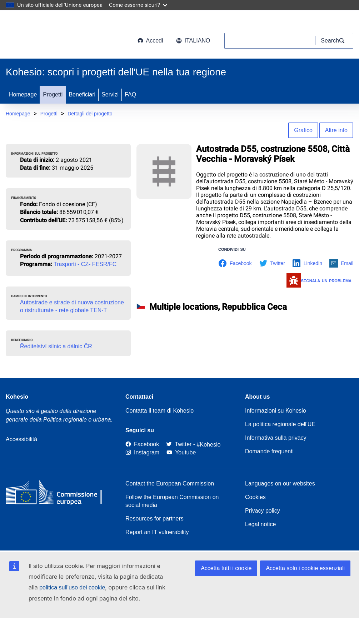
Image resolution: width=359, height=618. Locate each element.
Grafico (303, 130)
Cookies (255, 497)
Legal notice (260, 524)
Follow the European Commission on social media (172, 501)
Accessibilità (21, 439)
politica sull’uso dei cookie (72, 587)
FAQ (130, 94)
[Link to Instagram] (142, 452)
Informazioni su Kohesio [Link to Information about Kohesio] (275, 411)
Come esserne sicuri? (138, 5)
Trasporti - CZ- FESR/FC (85, 264)
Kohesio (17, 397)
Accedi (150, 41)
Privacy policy (262, 511)
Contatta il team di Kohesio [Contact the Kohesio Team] (159, 411)
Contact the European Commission (169, 483)
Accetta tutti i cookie (226, 568)
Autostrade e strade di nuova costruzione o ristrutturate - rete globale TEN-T (72, 306)
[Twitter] (178, 444)
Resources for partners (154, 518)
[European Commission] (63, 35)
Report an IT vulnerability (157, 532)
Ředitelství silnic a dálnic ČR (56, 346)
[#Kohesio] (209, 444)
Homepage (23, 94)
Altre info (336, 130)
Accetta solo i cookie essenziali (305, 568)
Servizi (110, 94)
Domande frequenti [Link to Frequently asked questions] (269, 451)
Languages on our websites (280, 483)
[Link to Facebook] (142, 444)
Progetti (53, 94)
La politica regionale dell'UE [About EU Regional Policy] (280, 424)
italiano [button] (193, 41)
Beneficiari (82, 94)
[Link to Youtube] (181, 452)
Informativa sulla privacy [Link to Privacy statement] (275, 438)
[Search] (334, 41)
